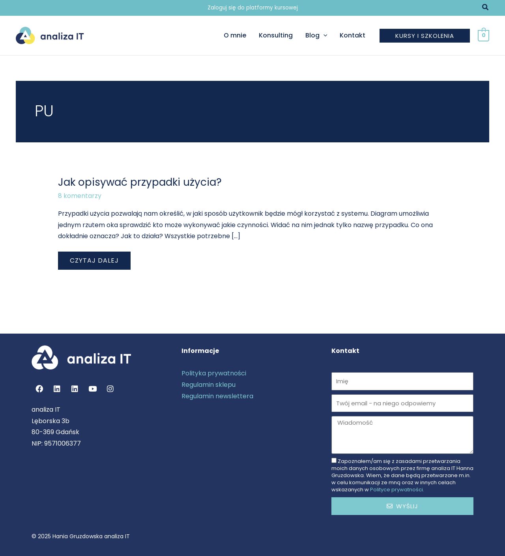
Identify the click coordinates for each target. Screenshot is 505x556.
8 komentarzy (79, 195)
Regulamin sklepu (208, 384)
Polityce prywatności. (397, 489)
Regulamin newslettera (217, 396)
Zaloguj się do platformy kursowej (253, 7)
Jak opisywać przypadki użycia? (140, 182)
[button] (485, 7)
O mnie (235, 35)
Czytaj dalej (94, 258)
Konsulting (276, 35)
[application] (323, 35)
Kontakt (352, 35)
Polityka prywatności (213, 373)
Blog (316, 35)
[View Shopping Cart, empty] (483, 35)
